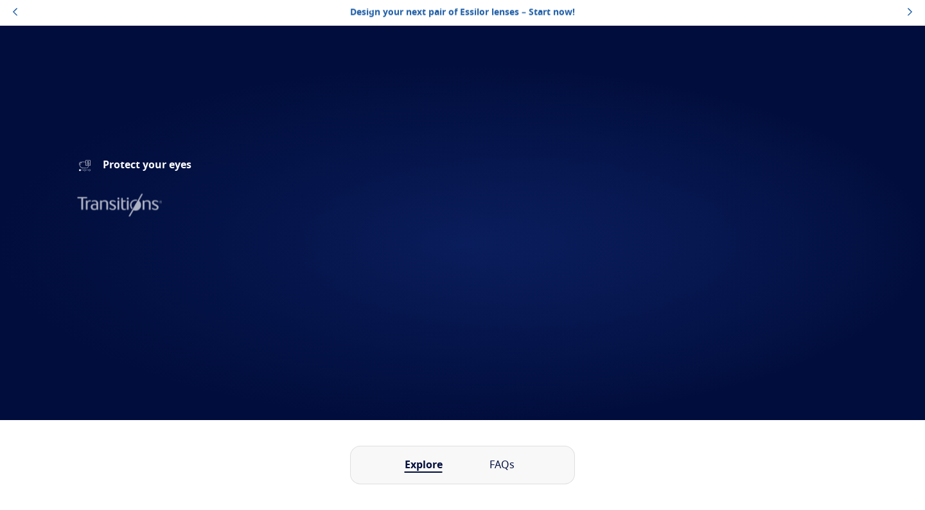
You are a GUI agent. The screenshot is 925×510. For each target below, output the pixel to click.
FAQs (502, 465)
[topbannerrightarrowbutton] (910, 13)
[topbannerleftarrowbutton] (15, 13)
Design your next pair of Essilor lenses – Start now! (462, 12)
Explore (424, 465)
